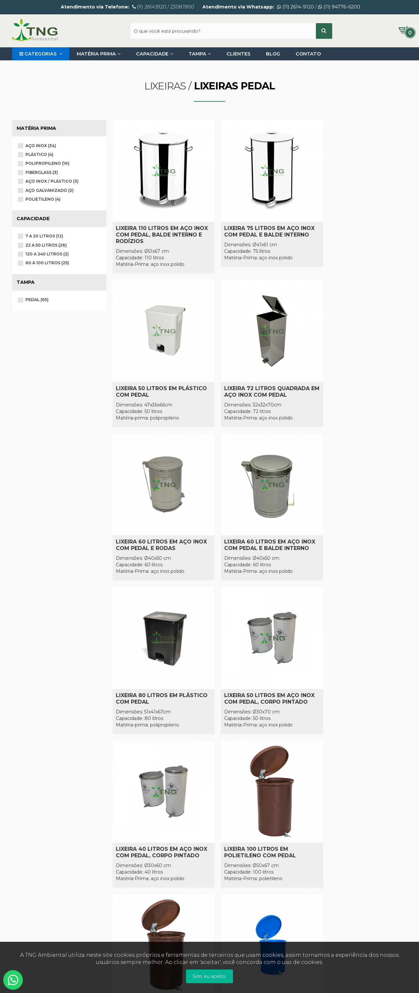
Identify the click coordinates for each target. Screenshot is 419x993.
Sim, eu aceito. (209, 976)
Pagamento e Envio (137, 855)
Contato (308, 54)
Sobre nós (24, 845)
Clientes (238, 54)
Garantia (123, 864)
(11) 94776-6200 (339, 7)
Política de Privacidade (39, 855)
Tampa (200, 54)
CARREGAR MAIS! (260, 729)
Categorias (40, 54)
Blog (273, 54)
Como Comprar (131, 845)
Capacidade (154, 54)
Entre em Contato (34, 864)
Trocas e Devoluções (137, 873)
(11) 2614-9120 (295, 7)
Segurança (126, 883)
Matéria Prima (98, 54)
